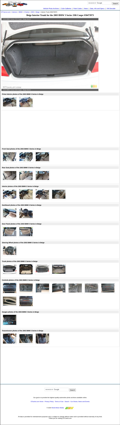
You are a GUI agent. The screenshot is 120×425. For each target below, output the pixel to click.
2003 (32, 12)
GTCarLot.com (5, 12)
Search (67, 401)
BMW (20, 12)
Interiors (14, 12)
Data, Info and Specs (97, 8)
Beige (37, 12)
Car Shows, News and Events (80, 401)
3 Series (26, 12)
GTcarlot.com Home (37, 401)
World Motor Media (58, 408)
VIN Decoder (111, 8)
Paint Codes (77, 8)
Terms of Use (59, 401)
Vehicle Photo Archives (51, 8)
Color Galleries (66, 8)
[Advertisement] (110, 51)
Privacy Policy (49, 401)
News (86, 8)
